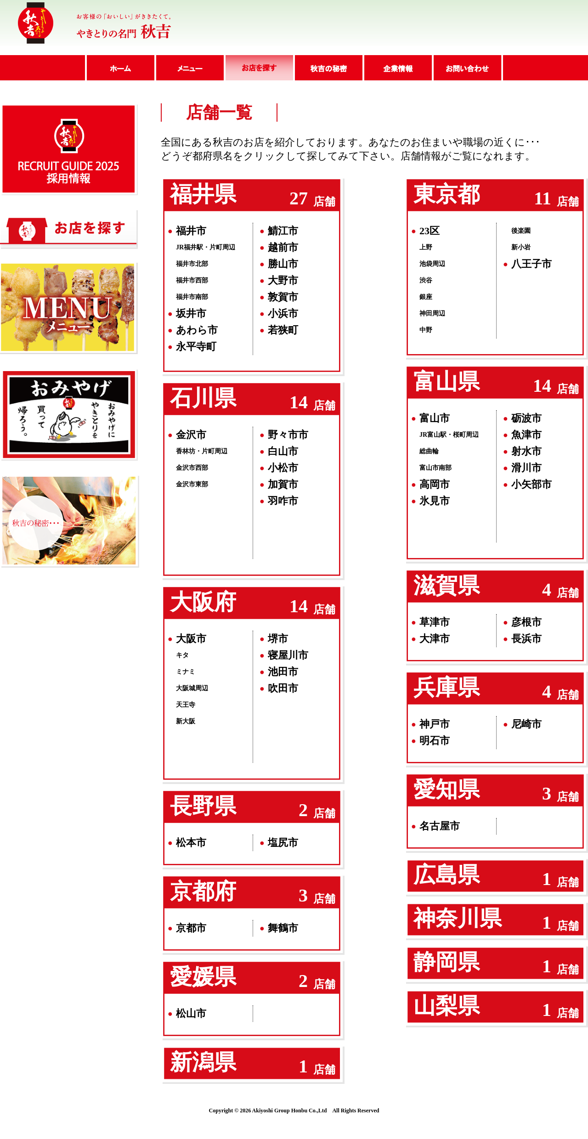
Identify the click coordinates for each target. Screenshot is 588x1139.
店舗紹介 (258, 67)
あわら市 (197, 330)
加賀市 (283, 484)
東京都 (446, 194)
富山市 (434, 418)
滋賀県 (446, 585)
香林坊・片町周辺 (201, 451)
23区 (429, 231)
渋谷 (425, 280)
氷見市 (434, 501)
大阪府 (203, 602)
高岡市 (434, 484)
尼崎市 (526, 724)
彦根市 (526, 622)
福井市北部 (192, 263)
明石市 (434, 740)
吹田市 (283, 688)
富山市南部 (435, 467)
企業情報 (397, 67)
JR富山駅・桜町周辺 (449, 434)
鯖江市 (283, 231)
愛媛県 (203, 976)
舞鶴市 (283, 928)
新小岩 (521, 247)
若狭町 (283, 330)
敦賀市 (283, 297)
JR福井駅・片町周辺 (205, 247)
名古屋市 (439, 826)
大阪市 (191, 638)
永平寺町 (196, 346)
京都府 (203, 891)
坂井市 (191, 313)
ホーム (119, 67)
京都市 (191, 928)
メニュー (189, 67)
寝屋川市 (288, 655)
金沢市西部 (192, 467)
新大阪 (185, 721)
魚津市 (526, 434)
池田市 (283, 671)
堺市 (278, 638)
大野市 (283, 280)
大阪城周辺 (192, 688)
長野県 (203, 806)
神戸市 (434, 724)
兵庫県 (446, 687)
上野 (425, 247)
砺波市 (526, 418)
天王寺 (185, 704)
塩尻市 (283, 842)
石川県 (203, 398)
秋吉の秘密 (327, 67)
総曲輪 (429, 451)
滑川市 (526, 468)
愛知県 (446, 789)
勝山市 (283, 264)
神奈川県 (457, 918)
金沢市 (191, 434)
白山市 (283, 451)
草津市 (434, 622)
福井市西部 (192, 280)
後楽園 (521, 230)
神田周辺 (432, 313)
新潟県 (203, 1062)
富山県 (446, 381)
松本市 (191, 842)
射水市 (526, 451)
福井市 (191, 231)
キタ (182, 655)
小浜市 (283, 313)
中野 (425, 330)
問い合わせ (467, 67)
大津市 (434, 638)
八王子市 (531, 264)
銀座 (425, 296)
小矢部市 (531, 484)
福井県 (203, 194)
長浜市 (526, 638)
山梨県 (446, 1005)
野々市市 (288, 434)
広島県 (446, 875)
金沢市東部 (192, 484)
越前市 (283, 247)
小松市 (283, 468)
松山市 (191, 1013)
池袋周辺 (432, 263)
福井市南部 (192, 296)
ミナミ (185, 671)
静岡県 (446, 962)
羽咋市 (283, 501)
